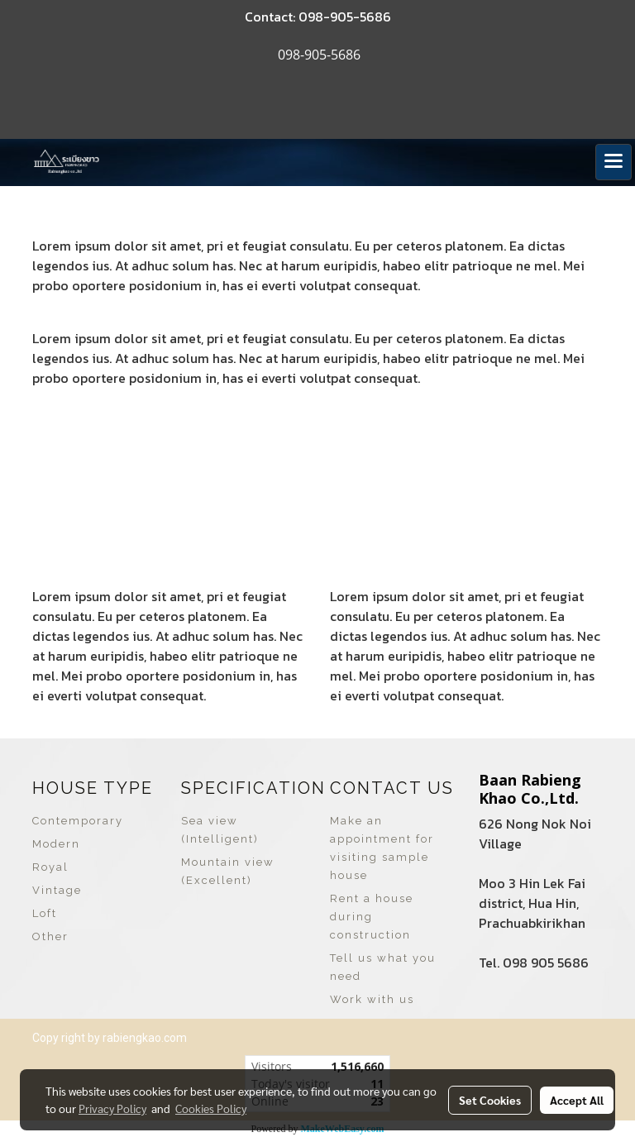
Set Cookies (490, 1099)
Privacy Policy (112, 1108)
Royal (50, 867)
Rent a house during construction (371, 916)
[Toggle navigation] (613, 162)
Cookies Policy (210, 1108)
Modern (56, 844)
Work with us (372, 999)
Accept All (577, 1099)
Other (50, 936)
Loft (44, 913)
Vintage (57, 890)
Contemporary (77, 821)
